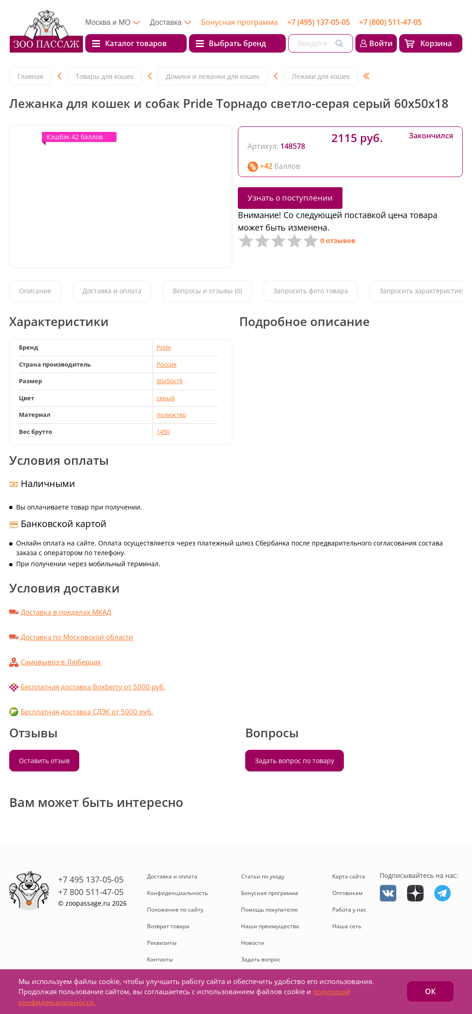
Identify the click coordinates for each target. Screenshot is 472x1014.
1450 (163, 431)
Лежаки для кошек (321, 76)
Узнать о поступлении (290, 197)
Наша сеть (346, 926)
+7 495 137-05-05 (91, 879)
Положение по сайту (175, 909)
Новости (252, 943)
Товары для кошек (105, 76)
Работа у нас (349, 909)
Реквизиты (162, 943)
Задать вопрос (260, 959)
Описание (35, 290)
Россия (167, 364)
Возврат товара (168, 926)
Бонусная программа (239, 22)
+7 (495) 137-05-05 (318, 22)
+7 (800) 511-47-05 (390, 22)
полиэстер (171, 414)
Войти (381, 43)
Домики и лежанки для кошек (213, 76)
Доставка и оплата (112, 290)
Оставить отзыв (44, 760)
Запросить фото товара (310, 290)
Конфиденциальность (177, 893)
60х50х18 (170, 381)
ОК (430, 991)
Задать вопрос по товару (294, 760)
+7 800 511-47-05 (91, 891)
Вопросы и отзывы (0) (207, 290)
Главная (30, 76)
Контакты (160, 959)
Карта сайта (348, 876)
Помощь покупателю (269, 909)
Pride (164, 347)
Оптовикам (347, 893)
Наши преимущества (270, 926)
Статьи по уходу (262, 876)
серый (166, 398)
